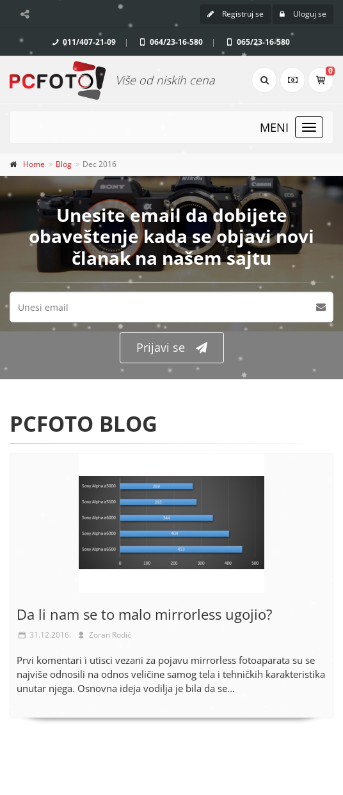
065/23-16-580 (257, 41)
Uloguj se (303, 13)
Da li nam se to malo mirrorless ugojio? (145, 614)
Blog (64, 164)
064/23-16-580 (170, 41)
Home (34, 164)
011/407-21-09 (83, 41)
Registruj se (235, 13)
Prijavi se (171, 348)
